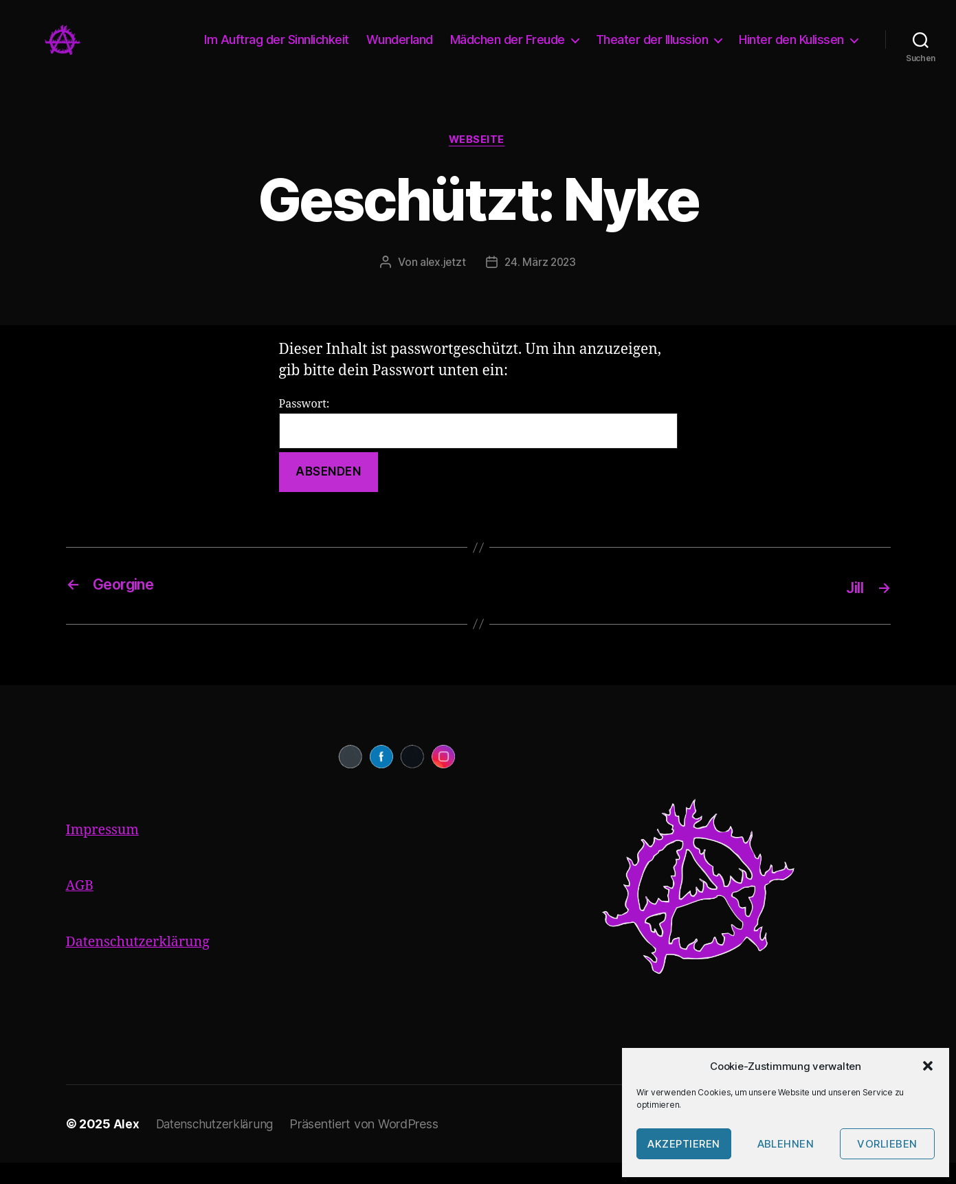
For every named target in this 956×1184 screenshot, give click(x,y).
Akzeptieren (683, 1143)
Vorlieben (887, 1143)
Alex (126, 1145)
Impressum (105, 851)
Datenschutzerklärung (143, 963)
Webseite (477, 161)
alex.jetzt (441, 284)
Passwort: (478, 445)
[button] (928, 1066)
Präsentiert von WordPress (369, 1145)
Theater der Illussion (652, 50)
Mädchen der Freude (507, 50)
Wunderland (399, 50)
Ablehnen (785, 1143)
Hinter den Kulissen (791, 50)
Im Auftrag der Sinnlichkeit (276, 50)
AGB (81, 906)
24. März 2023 (541, 284)
